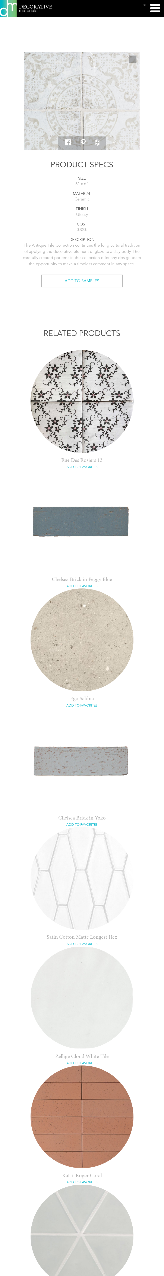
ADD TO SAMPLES (82, 281)
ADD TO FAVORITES (82, 467)
